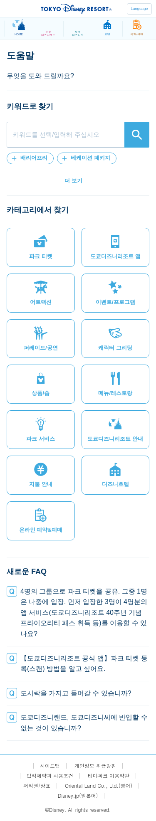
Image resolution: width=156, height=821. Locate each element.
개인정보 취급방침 (95, 766)
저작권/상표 (36, 786)
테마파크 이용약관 (108, 776)
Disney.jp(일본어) (78, 796)
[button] (30, 158)
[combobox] (78, 135)
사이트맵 (50, 766)
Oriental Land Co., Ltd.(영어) (98, 786)
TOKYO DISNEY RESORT (76, 9)
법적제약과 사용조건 (50, 776)
